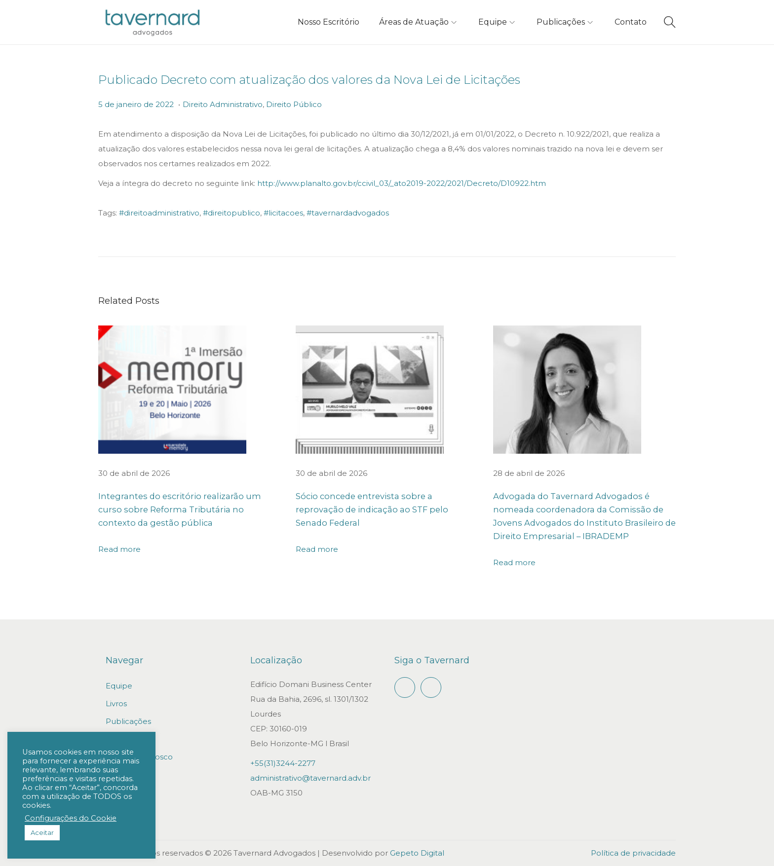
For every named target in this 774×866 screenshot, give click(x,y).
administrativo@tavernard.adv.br (310, 778)
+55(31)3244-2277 (282, 763)
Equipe (119, 685)
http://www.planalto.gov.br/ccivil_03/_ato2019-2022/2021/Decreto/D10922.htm (401, 183)
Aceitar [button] (42, 832)
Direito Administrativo (223, 104)
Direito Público (294, 104)
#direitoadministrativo (159, 212)
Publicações (128, 721)
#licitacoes (283, 212)
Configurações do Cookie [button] (70, 818)
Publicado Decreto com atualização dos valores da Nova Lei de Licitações (309, 79)
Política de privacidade (633, 853)
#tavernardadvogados (348, 212)
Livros (116, 703)
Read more (119, 549)
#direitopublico (231, 212)
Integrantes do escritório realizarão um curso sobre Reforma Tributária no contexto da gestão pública (186, 510)
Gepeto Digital (417, 853)
